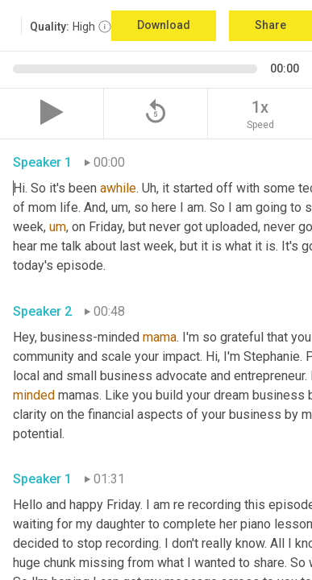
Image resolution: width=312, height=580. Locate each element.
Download (163, 25)
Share (270, 25)
